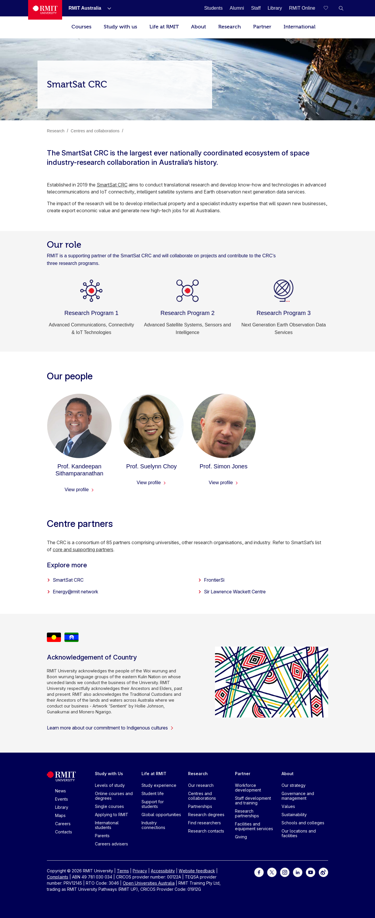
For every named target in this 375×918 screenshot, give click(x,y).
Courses (81, 27)
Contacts (63, 831)
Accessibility (163, 870)
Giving (241, 836)
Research (229, 27)
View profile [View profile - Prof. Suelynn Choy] (151, 482)
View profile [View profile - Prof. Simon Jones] (223, 482)
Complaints (57, 876)
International (300, 27)
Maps (60, 815)
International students (107, 825)
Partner (262, 27)
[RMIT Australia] (85, 8)
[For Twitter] (272, 871)
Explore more (67, 565)
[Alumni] (237, 8)
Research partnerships (247, 813)
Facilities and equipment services (254, 826)
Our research (201, 785)
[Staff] (255, 8)
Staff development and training (253, 800)
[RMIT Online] (302, 8)
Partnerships (200, 806)
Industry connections (153, 825)
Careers (63, 823)
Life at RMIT (164, 27)
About (198, 27)
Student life (153, 793)
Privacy (140, 870)
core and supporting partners (83, 549)
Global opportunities (161, 814)
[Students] (213, 8)
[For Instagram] (284, 871)
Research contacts (206, 830)
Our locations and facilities (299, 833)
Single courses (109, 806)
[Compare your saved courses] (329, 8)
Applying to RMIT (111, 814)
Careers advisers (111, 843)
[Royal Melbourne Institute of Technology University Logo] (45, 10)
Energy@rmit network (72, 592)
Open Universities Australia (149, 883)
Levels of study (110, 785)
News (60, 790)
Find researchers (204, 822)
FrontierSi (211, 580)
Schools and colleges (303, 822)
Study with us (120, 27)
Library (61, 807)
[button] (341, 8)
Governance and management (298, 796)
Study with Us (109, 773)
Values (288, 806)
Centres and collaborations (202, 796)
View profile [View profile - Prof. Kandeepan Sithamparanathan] (79, 489)
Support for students (153, 804)
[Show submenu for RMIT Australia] (107, 8)
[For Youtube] (310, 871)
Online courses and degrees (114, 796)
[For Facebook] (259, 871)
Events (61, 799)
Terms (123, 870)
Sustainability (294, 814)
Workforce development (248, 787)
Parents (102, 835)
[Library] (275, 8)
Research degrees (206, 814)
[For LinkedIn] (297, 871)
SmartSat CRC (112, 185)
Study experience (159, 785)
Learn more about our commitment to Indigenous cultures (110, 728)
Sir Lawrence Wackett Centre (232, 592)
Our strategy (294, 785)
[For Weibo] (323, 871)
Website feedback (197, 870)
